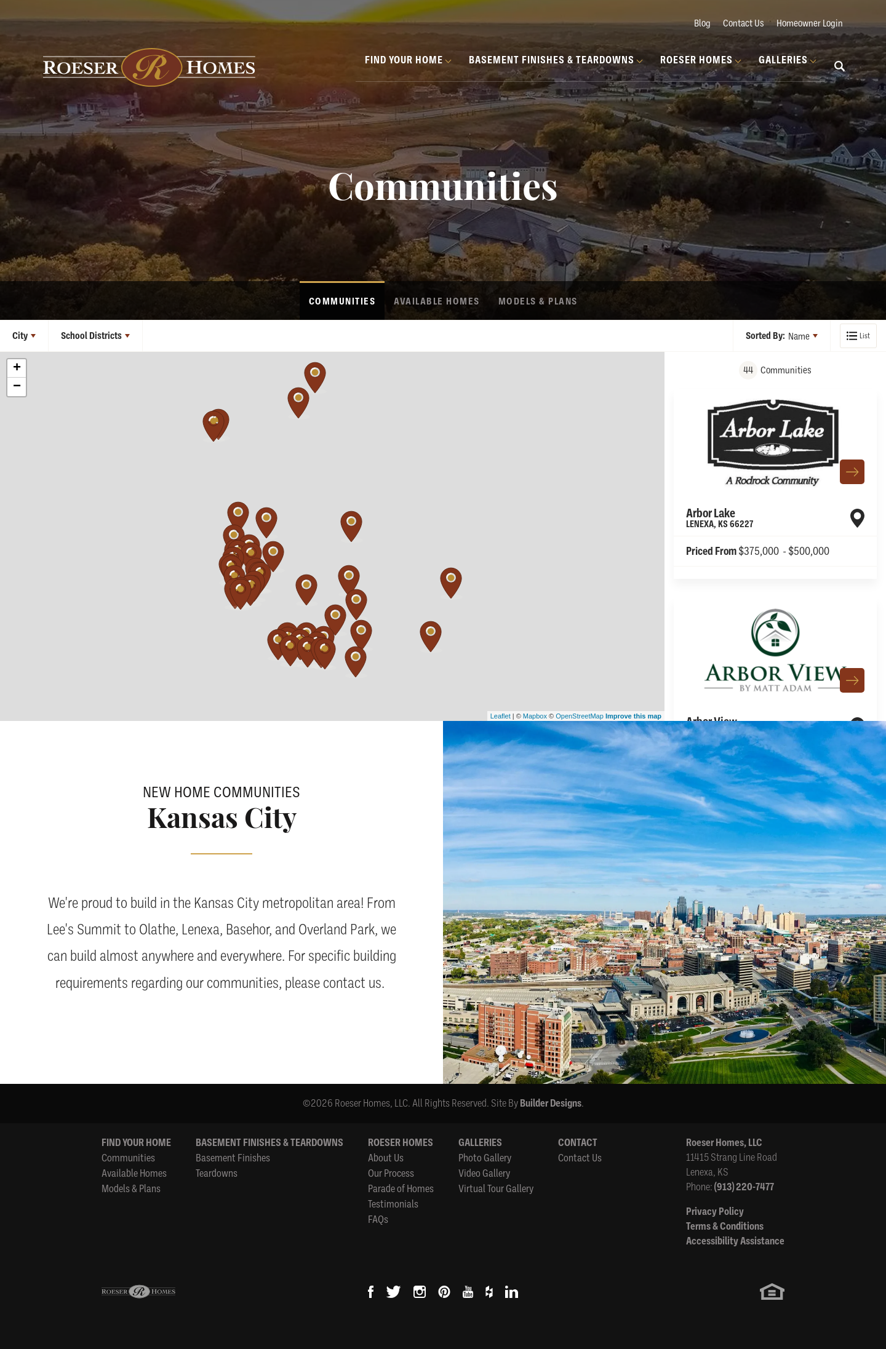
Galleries (480, 1142)
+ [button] (17, 368)
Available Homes (437, 301)
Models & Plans (538, 301)
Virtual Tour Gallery (495, 1188)
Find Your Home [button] (404, 60)
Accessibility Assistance (735, 1241)
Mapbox (535, 716)
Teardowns (216, 1172)
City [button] (20, 335)
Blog (702, 23)
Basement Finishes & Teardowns (269, 1142)
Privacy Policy (715, 1211)
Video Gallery (484, 1172)
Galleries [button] (783, 60)
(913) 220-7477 (744, 1187)
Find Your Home (136, 1142)
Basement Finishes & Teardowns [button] (551, 60)
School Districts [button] (91, 335)
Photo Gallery (484, 1157)
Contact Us (743, 23)
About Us (386, 1157)
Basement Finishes (233, 1157)
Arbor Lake (719, 517)
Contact (577, 1142)
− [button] (17, 387)
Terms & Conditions (725, 1226)
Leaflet (500, 716)
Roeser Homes (400, 1142)
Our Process (391, 1172)
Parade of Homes (401, 1188)
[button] (840, 74)
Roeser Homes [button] (696, 60)
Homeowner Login (809, 23)
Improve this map (633, 716)
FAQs (378, 1218)
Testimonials (393, 1203)
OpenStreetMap (580, 716)
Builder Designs (550, 1103)
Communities (342, 301)
